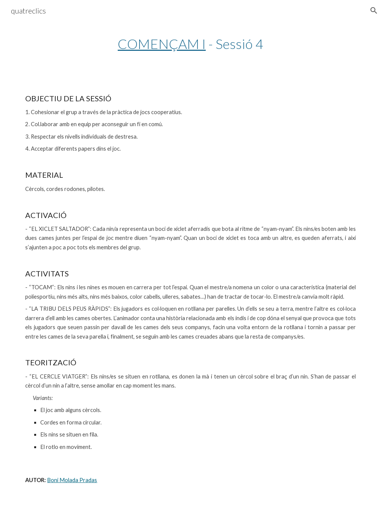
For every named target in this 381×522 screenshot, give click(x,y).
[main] (190, 44)
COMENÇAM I (162, 43)
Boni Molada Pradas (72, 480)
